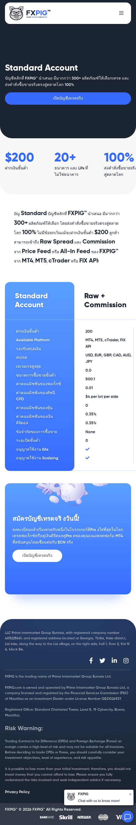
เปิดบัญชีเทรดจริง (68, 99)
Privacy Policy (17, 792)
